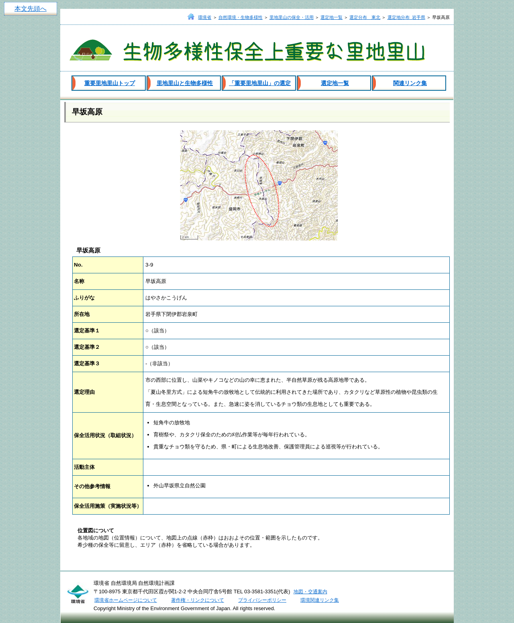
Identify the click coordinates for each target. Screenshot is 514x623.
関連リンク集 (410, 83)
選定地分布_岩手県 (406, 17)
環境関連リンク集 (319, 600)
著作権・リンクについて (197, 600)
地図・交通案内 (310, 591)
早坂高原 (87, 112)
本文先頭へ (30, 8)
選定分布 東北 (364, 17)
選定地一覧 (331, 17)
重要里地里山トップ (109, 83)
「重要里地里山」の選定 (260, 83)
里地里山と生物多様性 (185, 83)
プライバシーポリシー (262, 600)
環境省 (204, 17)
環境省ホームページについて (125, 600)
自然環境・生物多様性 (240, 17)
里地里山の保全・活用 (291, 17)
